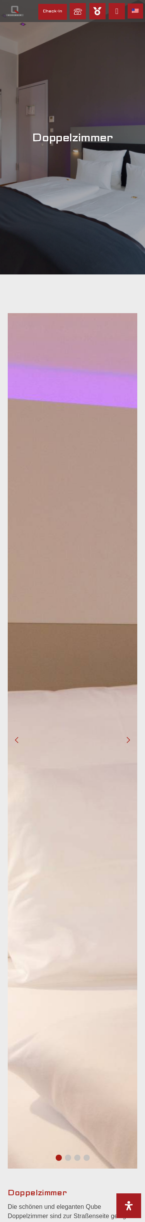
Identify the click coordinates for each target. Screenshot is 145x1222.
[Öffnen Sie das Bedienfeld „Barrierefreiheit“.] (128, 1205)
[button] (59, 1158)
